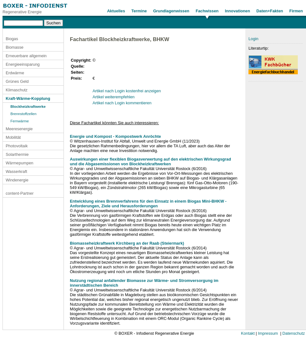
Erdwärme (15, 72)
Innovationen (237, 11)
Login (253, 38)
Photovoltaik (17, 146)
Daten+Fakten (269, 11)
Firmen (296, 11)
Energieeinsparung (23, 64)
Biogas (12, 38)
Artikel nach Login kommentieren (122, 103)
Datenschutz (293, 333)
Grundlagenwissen (171, 11)
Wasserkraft (16, 171)
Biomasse (14, 47)
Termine (139, 11)
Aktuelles (116, 11)
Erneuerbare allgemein (26, 55)
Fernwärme (19, 121)
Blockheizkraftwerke (28, 106)
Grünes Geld (17, 81)
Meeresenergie (19, 128)
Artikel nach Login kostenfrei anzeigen (127, 91)
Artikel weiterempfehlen (114, 97)
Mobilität (13, 137)
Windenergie (17, 180)
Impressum (268, 333)
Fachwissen (207, 11)
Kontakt (247, 333)
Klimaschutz (17, 90)
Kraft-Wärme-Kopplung (28, 98)
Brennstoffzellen (23, 114)
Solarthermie (17, 154)
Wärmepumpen (19, 163)
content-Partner (20, 193)
